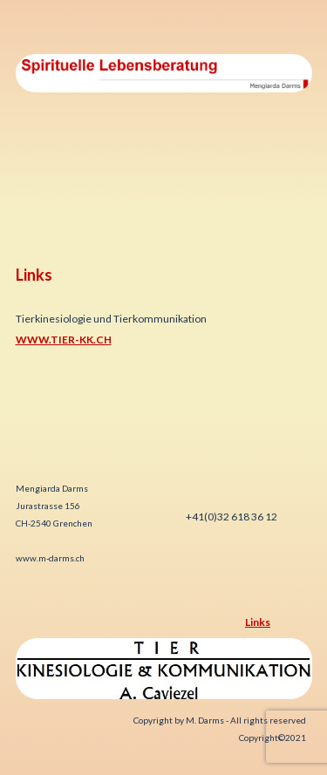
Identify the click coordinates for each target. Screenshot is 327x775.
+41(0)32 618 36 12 (230, 516)
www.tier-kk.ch (64, 339)
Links (257, 622)
